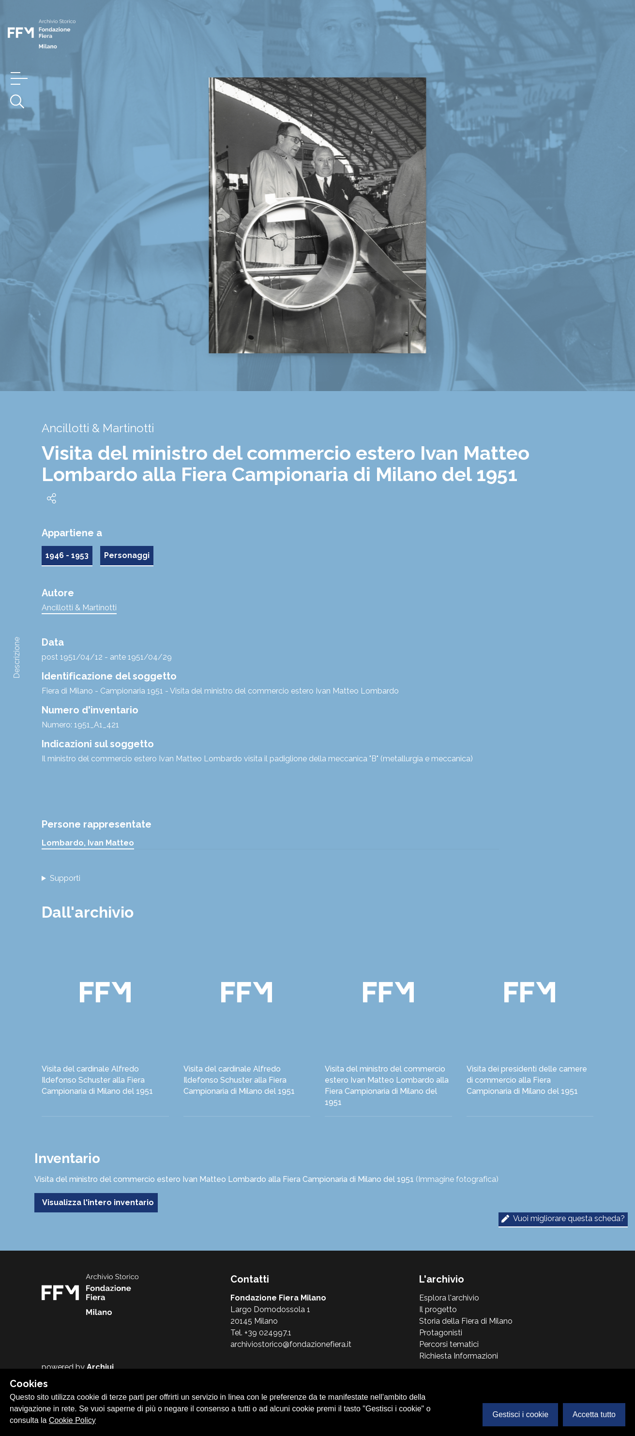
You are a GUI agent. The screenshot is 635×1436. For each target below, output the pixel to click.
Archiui (100, 1367)
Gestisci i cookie (520, 1414)
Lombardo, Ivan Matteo (88, 842)
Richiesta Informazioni (458, 1355)
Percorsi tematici (449, 1344)
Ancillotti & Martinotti (79, 607)
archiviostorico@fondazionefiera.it (290, 1344)
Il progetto (438, 1309)
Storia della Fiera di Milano (466, 1321)
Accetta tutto (594, 1414)
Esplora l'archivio (449, 1297)
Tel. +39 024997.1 (260, 1332)
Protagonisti (440, 1332)
